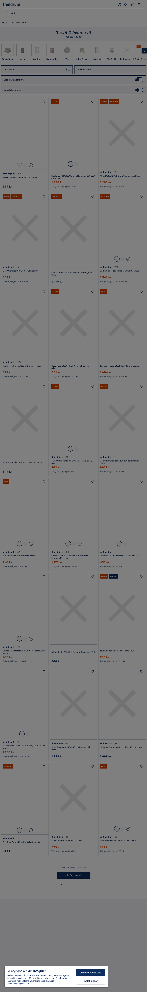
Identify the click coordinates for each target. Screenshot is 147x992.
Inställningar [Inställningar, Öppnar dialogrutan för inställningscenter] (91, 981)
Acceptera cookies (90, 972)
